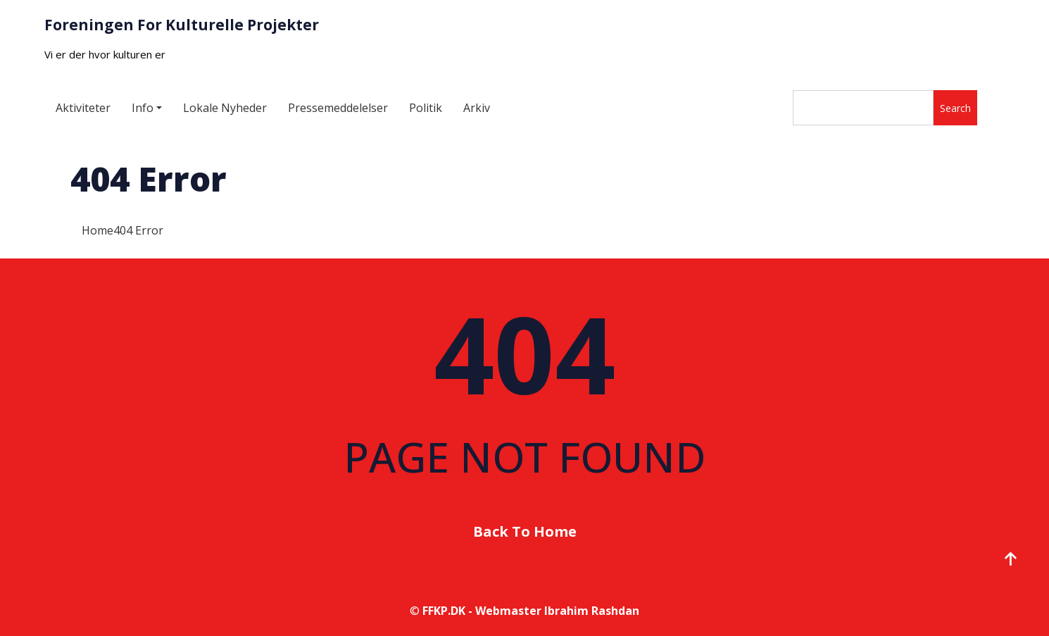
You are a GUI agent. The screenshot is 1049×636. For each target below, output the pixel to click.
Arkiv (476, 108)
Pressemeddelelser (338, 108)
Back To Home (525, 531)
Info (142, 108)
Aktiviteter (83, 108)
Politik (425, 108)
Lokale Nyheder (225, 108)
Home (97, 230)
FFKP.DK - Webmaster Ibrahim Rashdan (530, 610)
